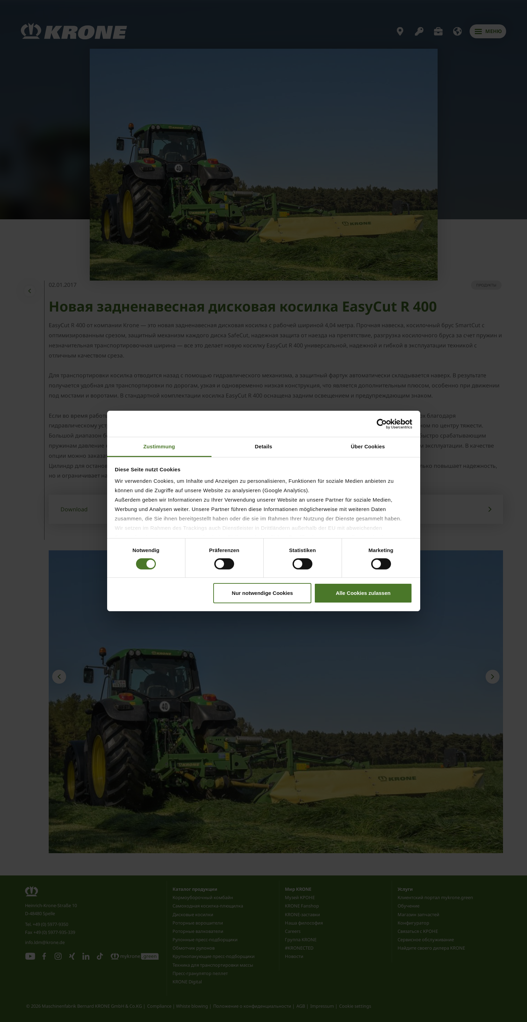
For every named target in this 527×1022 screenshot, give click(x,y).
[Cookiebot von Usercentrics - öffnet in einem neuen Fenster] (381, 423)
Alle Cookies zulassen (363, 593)
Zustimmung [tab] (159, 446)
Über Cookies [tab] (368, 446)
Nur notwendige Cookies (262, 593)
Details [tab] (263, 446)
